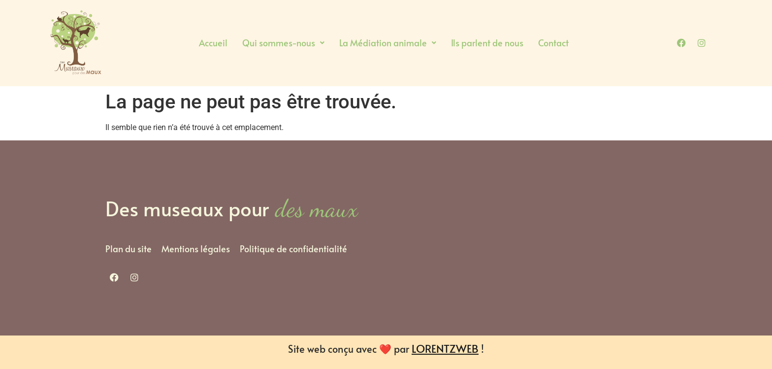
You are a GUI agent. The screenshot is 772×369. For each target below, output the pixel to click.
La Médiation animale (387, 42)
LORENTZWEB (445, 348)
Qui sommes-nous (283, 42)
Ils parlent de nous (487, 42)
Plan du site (128, 248)
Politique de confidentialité (293, 248)
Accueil (213, 42)
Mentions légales (195, 248)
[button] (283, 43)
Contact (553, 42)
